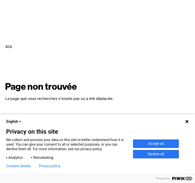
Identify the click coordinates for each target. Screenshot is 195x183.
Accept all (156, 144)
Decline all (156, 154)
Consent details (18, 166)
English (14, 121)
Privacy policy (49, 166)
